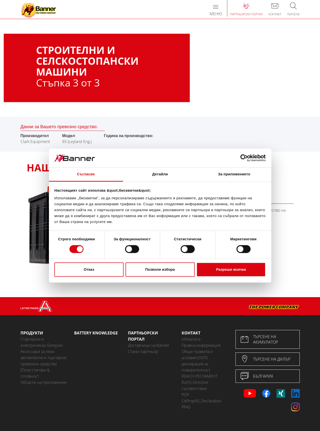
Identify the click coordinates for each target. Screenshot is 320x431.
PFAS (186, 407)
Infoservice (191, 339)
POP (185, 394)
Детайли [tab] (160, 174)
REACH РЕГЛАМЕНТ (199, 376)
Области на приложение (43, 382)
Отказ (89, 269)
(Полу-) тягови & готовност (35, 373)
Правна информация (201, 345)
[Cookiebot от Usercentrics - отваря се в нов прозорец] (244, 158)
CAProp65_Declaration (201, 401)
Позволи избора (160, 269)
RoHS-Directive (195, 382)
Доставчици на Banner (148, 345)
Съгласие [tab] (86, 174)
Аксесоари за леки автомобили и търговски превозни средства (43, 358)
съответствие (194, 388)
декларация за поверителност (196, 367)
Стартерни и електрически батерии (42, 342)
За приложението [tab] (234, 174)
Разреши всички (231, 269)
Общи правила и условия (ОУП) (197, 354)
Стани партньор (143, 351)
